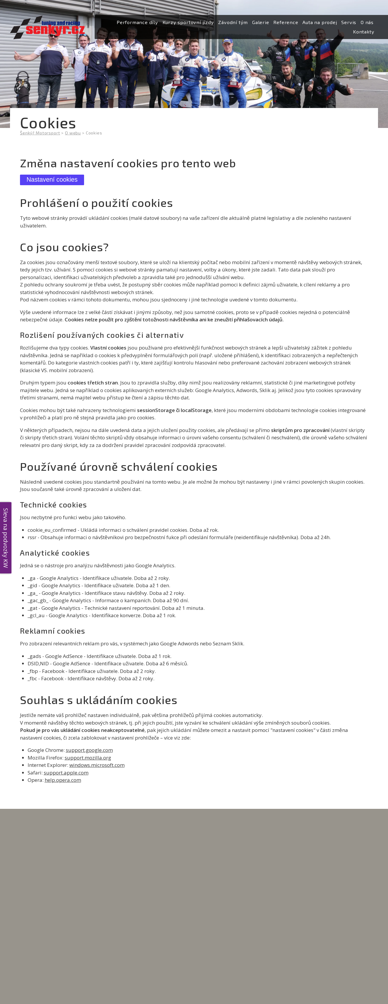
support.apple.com (66, 772)
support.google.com (89, 750)
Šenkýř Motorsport (40, 132)
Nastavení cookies (52, 179)
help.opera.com (63, 780)
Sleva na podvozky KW (6, 538)
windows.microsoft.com (97, 765)
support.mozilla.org (88, 757)
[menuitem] (137, 22)
